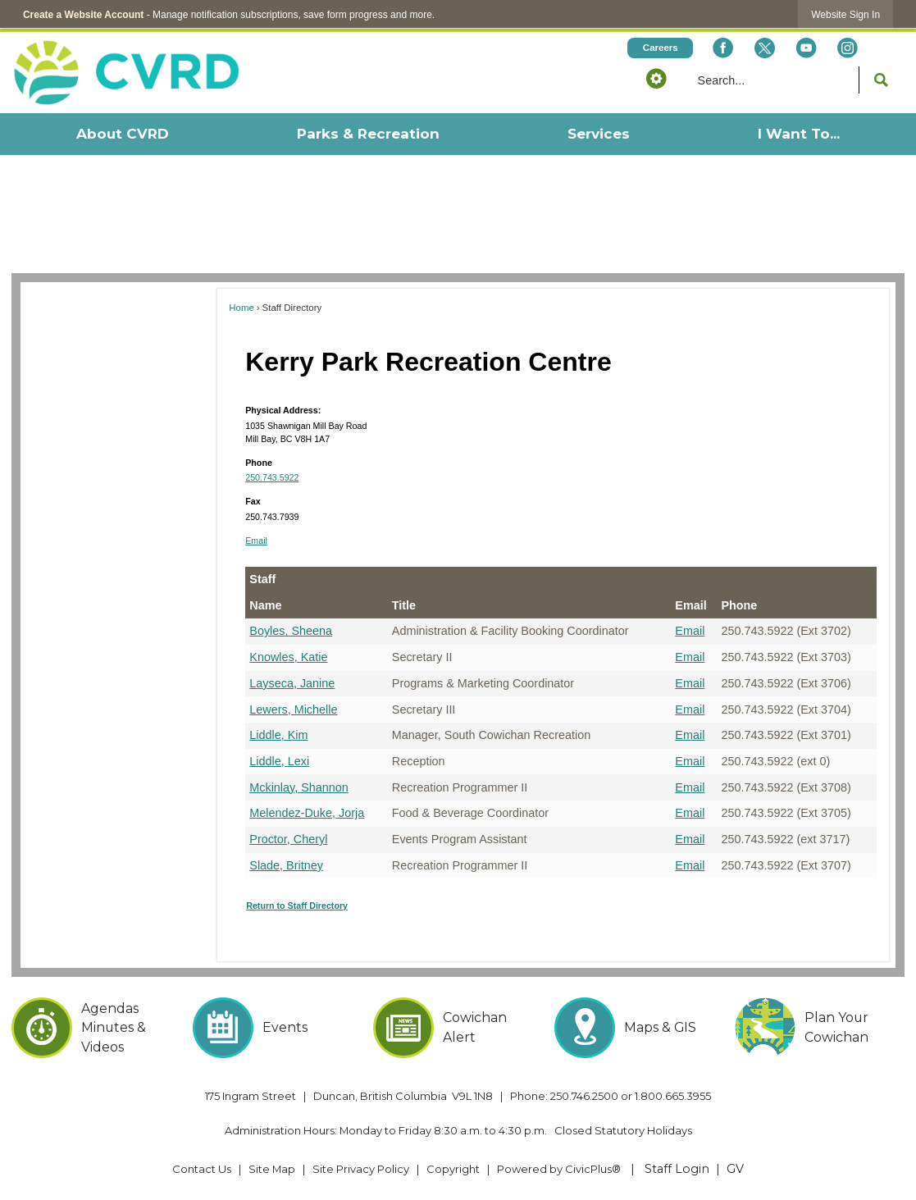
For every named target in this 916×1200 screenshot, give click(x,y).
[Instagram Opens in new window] (848, 48)
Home (241, 308)
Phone (258, 463)
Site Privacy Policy (360, 1168)
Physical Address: (283, 410)
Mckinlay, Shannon (299, 787)
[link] (845, 14)
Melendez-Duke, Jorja (306, 812)
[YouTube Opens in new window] (806, 48)
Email (256, 540)
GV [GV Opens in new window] (735, 1168)
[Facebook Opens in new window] (723, 48)
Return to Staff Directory (297, 905)
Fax (252, 501)
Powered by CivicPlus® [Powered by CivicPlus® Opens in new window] (559, 1168)
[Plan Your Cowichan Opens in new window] (819, 1027)
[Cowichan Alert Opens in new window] (457, 1027)
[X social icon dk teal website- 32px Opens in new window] (764, 48)
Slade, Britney (286, 865)
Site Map (271, 1168)
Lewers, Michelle (293, 709)
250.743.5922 (271, 477)
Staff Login (677, 1168)
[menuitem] (121, 134)
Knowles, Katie (288, 657)
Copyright (453, 1168)
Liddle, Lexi (279, 761)
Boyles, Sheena (290, 630)
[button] (656, 78)
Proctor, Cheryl (288, 839)
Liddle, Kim (278, 734)
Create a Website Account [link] (83, 15)
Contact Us (201, 1168)
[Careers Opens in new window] (660, 48)
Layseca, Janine (292, 683)
